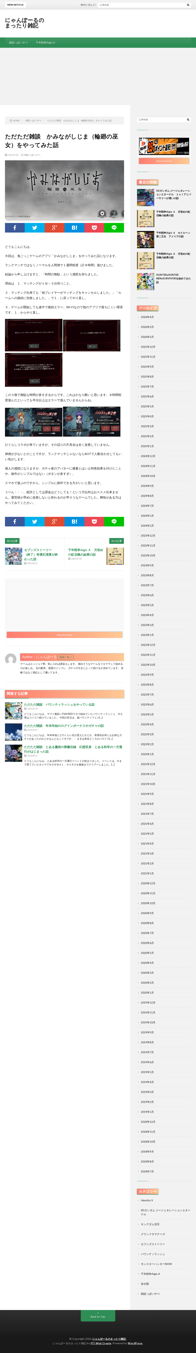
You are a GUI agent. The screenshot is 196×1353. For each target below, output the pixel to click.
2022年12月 (148, 644)
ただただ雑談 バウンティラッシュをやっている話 (59, 704)
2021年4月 (147, 843)
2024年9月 (147, 485)
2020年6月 (147, 942)
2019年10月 (148, 1022)
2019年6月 (147, 1062)
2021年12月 (148, 764)
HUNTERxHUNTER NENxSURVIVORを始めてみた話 (173, 278)
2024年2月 (147, 525)
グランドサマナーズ (153, 1234)
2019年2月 (147, 1101)
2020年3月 (147, 972)
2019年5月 (147, 1072)
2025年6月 (147, 396)
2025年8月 (147, 376)
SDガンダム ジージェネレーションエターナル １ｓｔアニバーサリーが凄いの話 (173, 194)
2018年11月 (148, 1131)
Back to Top (98, 1316)
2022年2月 (147, 744)
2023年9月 (147, 565)
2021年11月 (148, 774)
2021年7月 (147, 813)
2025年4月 (147, 416)
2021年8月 (147, 803)
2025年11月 (148, 356)
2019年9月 (147, 1032)
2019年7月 (147, 1052)
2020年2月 (147, 982)
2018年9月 (147, 1151)
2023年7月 (147, 585)
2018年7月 (147, 1171)
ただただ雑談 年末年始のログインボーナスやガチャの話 (64, 725)
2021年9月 (147, 793)
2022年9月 (147, 674)
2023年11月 (148, 545)
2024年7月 (147, 505)
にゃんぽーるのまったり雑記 (24, 22)
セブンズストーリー (153, 1244)
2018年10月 (148, 1141)
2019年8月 (147, 1042)
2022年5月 (147, 714)
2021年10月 (148, 784)
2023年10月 (148, 555)
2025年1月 (147, 446)
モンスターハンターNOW (156, 1263)
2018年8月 (147, 1161)
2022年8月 (147, 684)
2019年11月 (148, 1012)
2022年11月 (148, 654)
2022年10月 (148, 664)
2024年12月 (148, 456)
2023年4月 (147, 615)
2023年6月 (147, 595)
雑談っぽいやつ (18, 42)
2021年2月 (147, 863)
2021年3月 (147, 853)
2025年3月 (147, 426)
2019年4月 (147, 1082)
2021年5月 (147, 833)
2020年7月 (147, 933)
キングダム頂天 (150, 1224)
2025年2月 (147, 436)
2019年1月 (147, 1111)
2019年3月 (147, 1092)
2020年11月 (148, 893)
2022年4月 (147, 724)
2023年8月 (147, 575)
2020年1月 (147, 992)
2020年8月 (147, 923)
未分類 (145, 1283)
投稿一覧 (64, 657)
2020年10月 (148, 903)
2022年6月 (147, 704)
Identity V (147, 1200)
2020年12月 (148, 883)
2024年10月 (148, 475)
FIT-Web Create (101, 1343)
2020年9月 (147, 913)
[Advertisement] (98, 76)
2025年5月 (147, 406)
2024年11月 (148, 466)
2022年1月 (147, 754)
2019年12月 (148, 1002)
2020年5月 (147, 952)
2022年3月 (147, 734)
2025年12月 (148, 346)
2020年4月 (147, 962)
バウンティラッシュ (153, 1254)
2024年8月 (147, 495)
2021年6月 (147, 823)
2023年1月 (147, 634)
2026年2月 (147, 336)
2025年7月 (147, 386)
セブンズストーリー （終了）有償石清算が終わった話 (41, 554)
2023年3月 (147, 625)
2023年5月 (147, 605)
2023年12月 (148, 535)
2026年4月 (147, 317)
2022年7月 (147, 694)
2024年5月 (147, 515)
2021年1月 (147, 873)
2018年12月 (148, 1121)
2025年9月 (147, 366)
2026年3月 (147, 326)
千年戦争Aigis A (45, 42)
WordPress (135, 1343)
